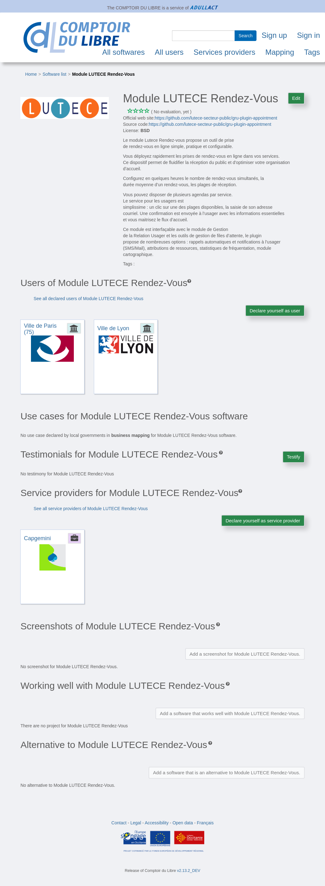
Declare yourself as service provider (263, 520)
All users (169, 52)
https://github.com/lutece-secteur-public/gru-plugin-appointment (216, 117)
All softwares (123, 52)
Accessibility (157, 822)
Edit (296, 98)
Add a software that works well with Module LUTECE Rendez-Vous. (230, 713)
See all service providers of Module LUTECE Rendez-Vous (90, 508)
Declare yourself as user (275, 310)
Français (205, 822)
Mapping (279, 52)
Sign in (308, 35)
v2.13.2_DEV (188, 870)
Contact (118, 822)
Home (31, 74)
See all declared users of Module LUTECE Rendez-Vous (88, 298)
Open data (182, 822)
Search (245, 35)
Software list (54, 74)
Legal (135, 822)
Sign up (274, 35)
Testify (293, 456)
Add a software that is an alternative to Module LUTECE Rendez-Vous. (226, 772)
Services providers (224, 52)
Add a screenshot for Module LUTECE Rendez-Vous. (245, 654)
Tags (312, 52)
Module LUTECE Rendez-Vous (103, 74)
